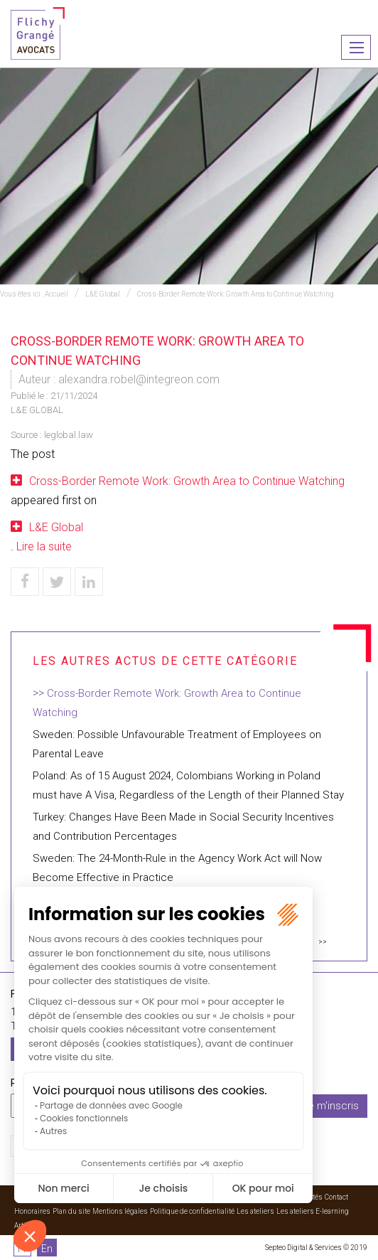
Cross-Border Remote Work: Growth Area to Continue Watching (235, 294)
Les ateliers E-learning (312, 1211)
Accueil (56, 294)
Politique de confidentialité (192, 1211)
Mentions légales (120, 1211)
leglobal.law (68, 434)
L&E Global (102, 294)
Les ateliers (255, 1211)
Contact (336, 1197)
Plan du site (71, 1211)
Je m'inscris (330, 1105)
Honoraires (32, 1211)
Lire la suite (44, 546)
